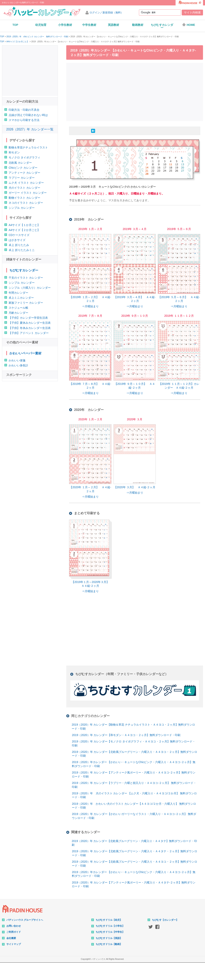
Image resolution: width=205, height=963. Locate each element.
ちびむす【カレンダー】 (165, 920)
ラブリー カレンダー (22, 177)
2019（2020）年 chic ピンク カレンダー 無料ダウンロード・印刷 (37, 37)
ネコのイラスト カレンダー (26, 202)
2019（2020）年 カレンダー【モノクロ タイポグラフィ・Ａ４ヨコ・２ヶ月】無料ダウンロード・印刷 (133, 743)
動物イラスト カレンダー (24, 197)
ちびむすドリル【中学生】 (110, 932)
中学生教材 (89, 24)
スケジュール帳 (18, 307)
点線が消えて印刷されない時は (28, 115)
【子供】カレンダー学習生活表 (28, 317)
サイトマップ (13, 944)
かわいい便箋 (17, 360)
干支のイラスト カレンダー (26, 277)
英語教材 (113, 24)
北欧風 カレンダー (20, 162)
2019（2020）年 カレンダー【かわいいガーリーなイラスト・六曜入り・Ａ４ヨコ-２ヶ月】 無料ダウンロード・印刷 (134, 816)
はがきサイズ (17, 240)
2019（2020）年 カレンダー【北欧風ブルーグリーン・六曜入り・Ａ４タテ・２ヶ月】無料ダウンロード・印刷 (134, 853)
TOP (15, 24)
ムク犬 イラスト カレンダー (26, 182)
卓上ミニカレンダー (21, 297)
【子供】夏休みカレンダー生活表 (30, 322)
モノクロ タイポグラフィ (24, 157)
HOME (188, 24)
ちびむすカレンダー (162, 26)
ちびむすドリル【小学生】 (110, 926)
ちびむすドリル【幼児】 (109, 920)
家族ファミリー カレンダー (26, 302)
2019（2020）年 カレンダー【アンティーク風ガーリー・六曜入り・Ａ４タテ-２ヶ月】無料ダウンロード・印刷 (133, 884)
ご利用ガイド (13, 932)
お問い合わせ (13, 926)
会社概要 (11, 938)
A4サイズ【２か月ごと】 (17, 42)
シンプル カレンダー (22, 207)
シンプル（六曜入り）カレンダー (30, 287)
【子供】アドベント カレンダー (29, 333)
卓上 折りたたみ (19, 245)
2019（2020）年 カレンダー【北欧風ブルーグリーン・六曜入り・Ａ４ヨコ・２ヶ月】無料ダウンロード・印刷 (134, 753)
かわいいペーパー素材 (25, 353)
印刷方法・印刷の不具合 (24, 109)
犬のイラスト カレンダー (24, 187)
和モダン (14, 152)
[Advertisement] (136, 91)
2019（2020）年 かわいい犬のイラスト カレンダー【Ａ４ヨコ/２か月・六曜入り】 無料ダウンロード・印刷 (134, 805)
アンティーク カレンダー (24, 172)
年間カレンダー (18, 292)
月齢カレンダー (18, 312)
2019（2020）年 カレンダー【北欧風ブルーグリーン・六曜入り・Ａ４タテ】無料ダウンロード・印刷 (134, 843)
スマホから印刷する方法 (24, 120)
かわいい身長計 (18, 365)
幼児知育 (40, 24)
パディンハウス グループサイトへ (24, 920)
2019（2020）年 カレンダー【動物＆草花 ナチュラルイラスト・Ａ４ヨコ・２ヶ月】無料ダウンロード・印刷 (133, 726)
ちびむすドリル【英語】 (109, 938)
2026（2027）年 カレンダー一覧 (29, 129)
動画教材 (137, 24)
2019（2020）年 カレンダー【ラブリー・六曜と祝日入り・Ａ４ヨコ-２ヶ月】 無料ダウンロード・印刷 (134, 785)
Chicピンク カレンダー (23, 167)
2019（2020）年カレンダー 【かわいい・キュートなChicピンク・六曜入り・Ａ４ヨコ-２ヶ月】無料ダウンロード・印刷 (133, 764)
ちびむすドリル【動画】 (109, 944)
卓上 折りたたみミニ (22, 250)
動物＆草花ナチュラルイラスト (28, 147)
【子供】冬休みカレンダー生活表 (30, 328)
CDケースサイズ (19, 235)
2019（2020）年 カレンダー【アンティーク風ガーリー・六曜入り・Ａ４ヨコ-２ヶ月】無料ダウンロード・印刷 (133, 774)
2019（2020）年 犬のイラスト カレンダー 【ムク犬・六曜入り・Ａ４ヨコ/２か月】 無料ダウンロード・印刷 (134, 795)
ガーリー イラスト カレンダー (28, 192)
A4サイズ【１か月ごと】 (24, 225)
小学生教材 (65, 24)
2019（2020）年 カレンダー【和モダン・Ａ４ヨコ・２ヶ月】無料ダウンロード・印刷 (126, 735)
